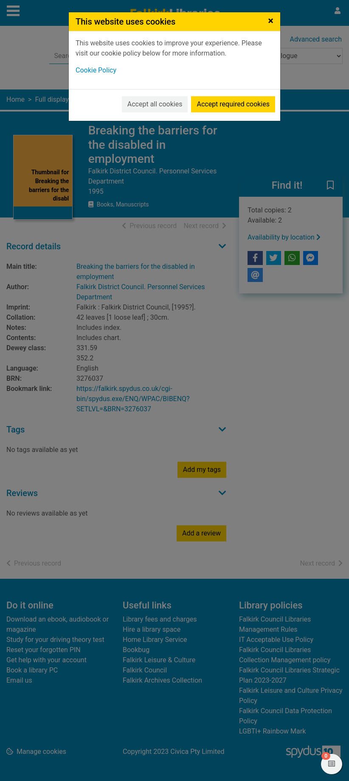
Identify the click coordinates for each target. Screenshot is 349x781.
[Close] (270, 21)
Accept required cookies (233, 104)
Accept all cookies (155, 104)
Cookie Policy (96, 70)
